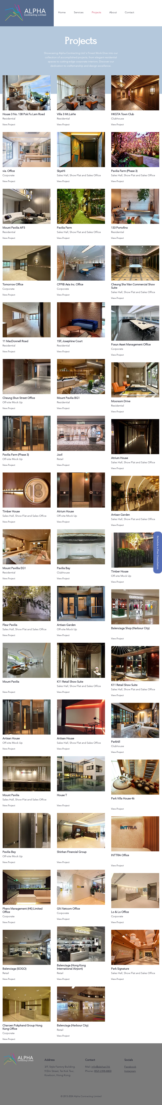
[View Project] (14, 124)
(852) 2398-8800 (102, 1071)
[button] (158, 552)
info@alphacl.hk (100, 1066)
